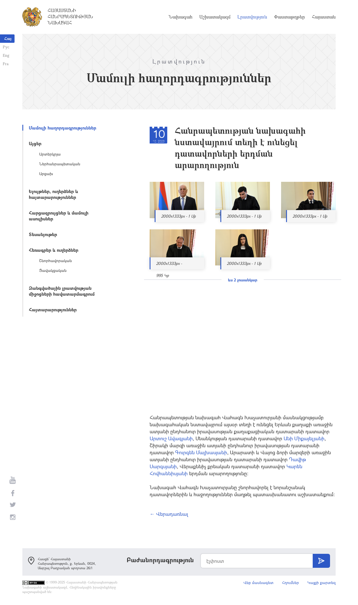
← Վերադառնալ (169, 513)
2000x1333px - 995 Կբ (169, 265)
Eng (6, 55)
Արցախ (46, 173)
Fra (6, 63)
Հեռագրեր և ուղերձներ (53, 250)
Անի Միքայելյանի (304, 438)
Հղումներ (290, 582)
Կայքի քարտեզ (321, 582)
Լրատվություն (252, 17)
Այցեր (35, 143)
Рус (6, 47)
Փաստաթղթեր (289, 17)
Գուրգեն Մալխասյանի (201, 452)
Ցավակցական (53, 270)
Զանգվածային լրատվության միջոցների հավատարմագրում (62, 291)
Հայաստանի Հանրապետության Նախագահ (70, 16)
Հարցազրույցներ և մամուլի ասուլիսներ (58, 216)
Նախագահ (180, 17)
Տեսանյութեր (43, 234)
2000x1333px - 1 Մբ (178, 216)
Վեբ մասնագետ (258, 582)
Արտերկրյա (50, 154)
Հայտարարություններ (53, 309)
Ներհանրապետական (59, 163)
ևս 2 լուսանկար (242, 280)
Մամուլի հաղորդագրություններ (62, 128)
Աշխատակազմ (214, 17)
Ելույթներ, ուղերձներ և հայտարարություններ (53, 194)
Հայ (7, 38)
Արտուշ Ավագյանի (171, 438)
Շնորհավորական (55, 260)
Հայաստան (324, 17)
